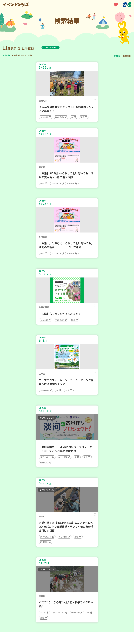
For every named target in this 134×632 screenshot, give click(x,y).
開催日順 (127, 56)
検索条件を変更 (56, 47)
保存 (59, 100)
